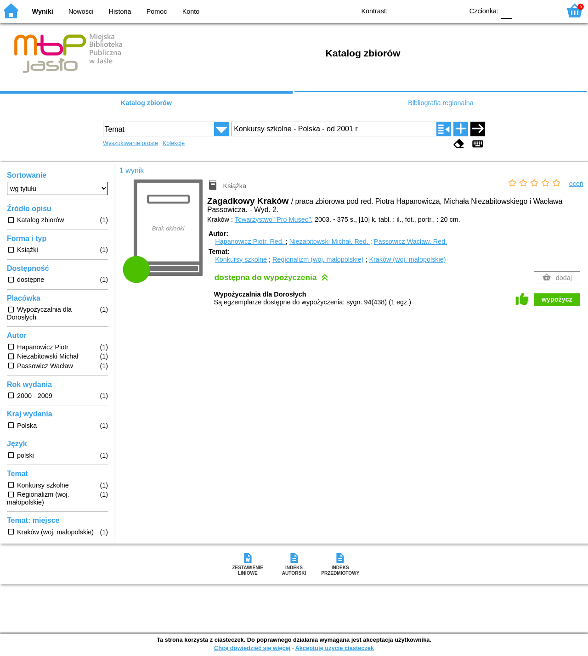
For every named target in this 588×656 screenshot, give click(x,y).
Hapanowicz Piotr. (250, 241)
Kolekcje (174, 143)
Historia (120, 11)
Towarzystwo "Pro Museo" (273, 219)
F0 (506, 10)
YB (435, 10)
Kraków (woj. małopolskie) (407, 259)
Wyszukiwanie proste (130, 143)
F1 (522, 10)
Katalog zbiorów (146, 103)
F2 (543, 10)
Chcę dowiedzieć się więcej (252, 648)
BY (453, 10)
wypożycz (557, 299)
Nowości (80, 11)
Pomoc (157, 11)
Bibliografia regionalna (440, 103)
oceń (576, 183)
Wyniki (42, 11)
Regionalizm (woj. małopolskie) (317, 259)
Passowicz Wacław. (410, 241)
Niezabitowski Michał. (329, 241)
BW (417, 10)
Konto (191, 11)
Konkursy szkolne (241, 259)
